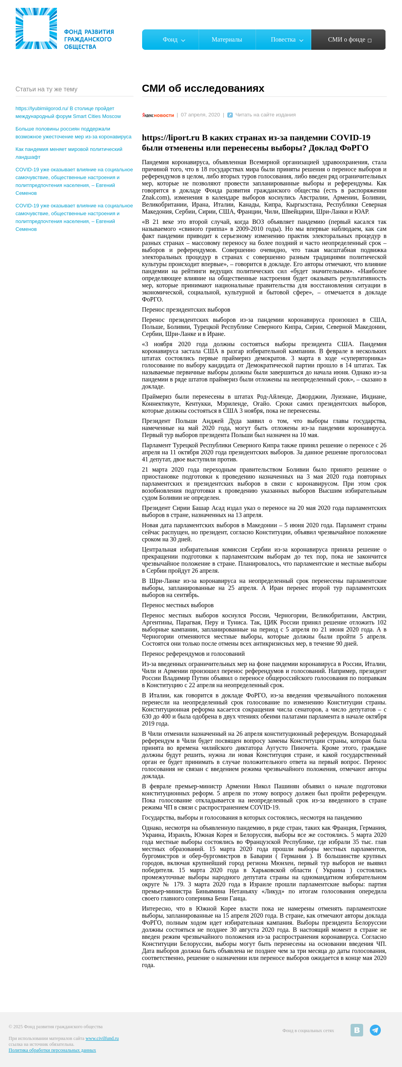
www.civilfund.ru (102, 1038)
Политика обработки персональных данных (52, 1050)
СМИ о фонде (346, 39)
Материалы (227, 39)
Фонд (170, 39)
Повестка (283, 39)
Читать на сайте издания (261, 115)
